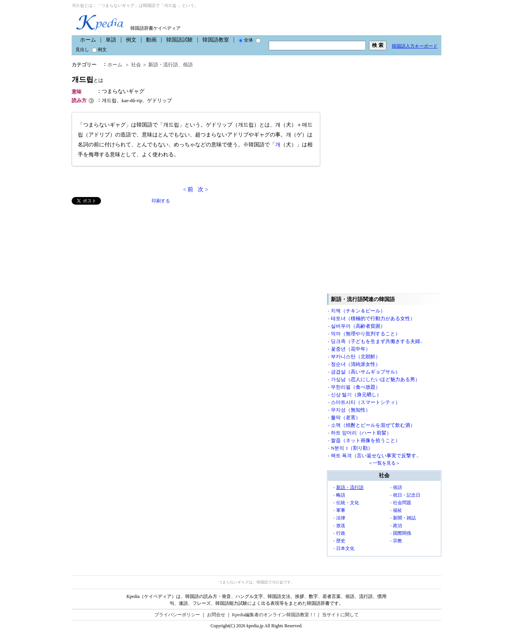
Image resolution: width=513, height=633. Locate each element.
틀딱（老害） (346, 417)
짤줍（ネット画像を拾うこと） (365, 440)
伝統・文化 (347, 502)
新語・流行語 (163, 64)
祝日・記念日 (406, 495)
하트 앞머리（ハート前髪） (361, 433)
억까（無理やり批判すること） (365, 334)
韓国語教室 (215, 40)
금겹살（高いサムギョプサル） (365, 372)
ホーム (88, 40)
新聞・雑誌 (404, 518)
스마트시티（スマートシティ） (365, 402)
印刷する (161, 201)
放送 (340, 525)
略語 (340, 495)
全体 (245, 40)
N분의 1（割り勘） (352, 448)
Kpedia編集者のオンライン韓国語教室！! (274, 614)
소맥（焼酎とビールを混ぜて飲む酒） (373, 425)
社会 (136, 64)
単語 (111, 40)
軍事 (340, 510)
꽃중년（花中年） (350, 349)
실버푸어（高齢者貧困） (358, 326)
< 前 (188, 189)
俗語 (188, 64)
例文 (131, 40)
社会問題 (402, 502)
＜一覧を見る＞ (384, 463)
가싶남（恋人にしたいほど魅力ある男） (375, 379)
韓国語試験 (179, 40)
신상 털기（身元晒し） (356, 394)
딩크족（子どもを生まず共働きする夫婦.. (377, 341)
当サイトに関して (340, 614)
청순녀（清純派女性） (355, 364)
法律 (340, 518)
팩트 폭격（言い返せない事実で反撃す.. (375, 455)
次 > (203, 189)
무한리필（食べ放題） (355, 387)
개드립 (87, 79)
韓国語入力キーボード (415, 46)
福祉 (397, 510)
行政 (340, 533)
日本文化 (345, 548)
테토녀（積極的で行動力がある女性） (373, 318)
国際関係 (402, 533)
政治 (397, 525)
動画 (151, 40)
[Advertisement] (129, 258)
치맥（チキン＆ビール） (358, 311)
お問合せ (216, 614)
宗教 (397, 540)
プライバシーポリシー (177, 614)
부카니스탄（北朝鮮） (355, 356)
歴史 (340, 540)
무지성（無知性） (350, 410)
